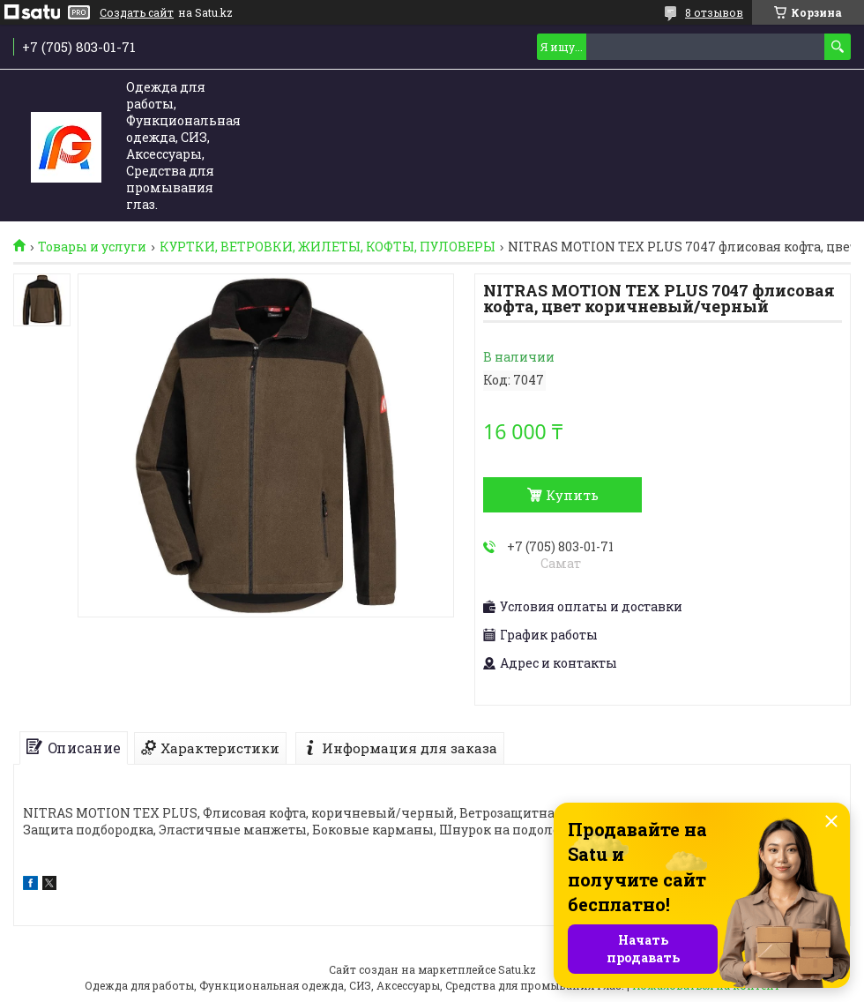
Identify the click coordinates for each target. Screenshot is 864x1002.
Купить (572, 495)
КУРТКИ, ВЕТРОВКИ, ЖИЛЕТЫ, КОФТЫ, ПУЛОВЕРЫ (327, 247)
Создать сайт (137, 12)
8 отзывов (714, 12)
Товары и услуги (92, 247)
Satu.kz (517, 969)
